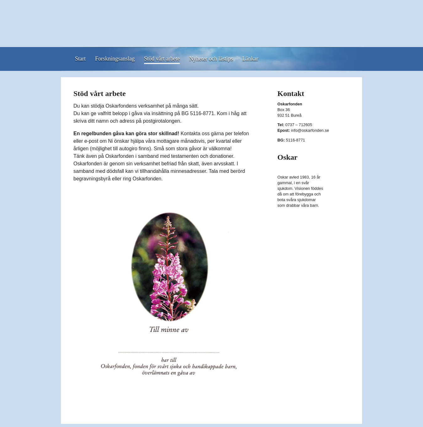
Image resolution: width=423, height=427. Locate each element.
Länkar (250, 59)
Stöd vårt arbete (162, 59)
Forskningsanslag (115, 59)
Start (80, 59)
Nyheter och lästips (211, 59)
